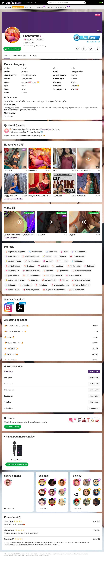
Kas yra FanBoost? (93, 42)
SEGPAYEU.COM (46, 553)
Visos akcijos (40, 7)
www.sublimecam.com (24, 554)
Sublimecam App (62, 7)
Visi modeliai (6, 7)
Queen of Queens (46, 129)
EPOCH (39, 553)
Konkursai (49, 7)
